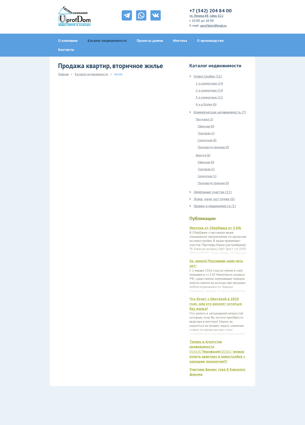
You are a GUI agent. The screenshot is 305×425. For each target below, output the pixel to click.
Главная (63, 74)
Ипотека (180, 40)
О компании (68, 40)
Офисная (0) (206, 126)
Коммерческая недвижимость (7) (217, 112)
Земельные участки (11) (210, 192)
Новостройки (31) (205, 76)
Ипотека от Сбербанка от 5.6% (215, 227)
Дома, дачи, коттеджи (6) (212, 199)
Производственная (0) (213, 147)
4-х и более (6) (206, 104)
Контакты (66, 49)
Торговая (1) (206, 133)
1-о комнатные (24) (209, 83)
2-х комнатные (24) (209, 90)
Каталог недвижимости (107, 40)
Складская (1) (207, 176)
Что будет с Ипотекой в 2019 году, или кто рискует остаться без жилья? (215, 303)
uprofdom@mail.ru (213, 25)
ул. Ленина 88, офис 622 (206, 16)
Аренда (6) (203, 155)
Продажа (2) (204, 119)
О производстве (210, 40)
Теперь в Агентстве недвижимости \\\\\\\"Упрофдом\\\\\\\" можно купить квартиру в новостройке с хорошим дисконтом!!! (217, 351)
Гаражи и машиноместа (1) (212, 205)
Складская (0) (207, 140)
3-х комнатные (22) (209, 97)
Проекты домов (150, 40)
